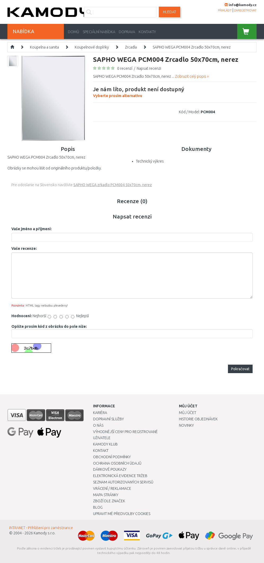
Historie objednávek (198, 419)
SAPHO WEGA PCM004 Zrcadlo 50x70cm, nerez (192, 47)
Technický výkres (150, 161)
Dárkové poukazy (109, 469)
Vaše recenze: (24, 248)
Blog (98, 507)
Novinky (186, 425)
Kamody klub (105, 444)
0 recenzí (124, 68)
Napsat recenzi (149, 68)
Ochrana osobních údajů (117, 463)
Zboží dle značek (109, 501)
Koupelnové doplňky (92, 47)
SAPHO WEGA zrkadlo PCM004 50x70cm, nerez (112, 185)
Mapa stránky (105, 495)
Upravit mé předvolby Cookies (121, 514)
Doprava (127, 32)
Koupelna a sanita (44, 47)
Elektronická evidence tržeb (120, 476)
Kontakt (100, 450)
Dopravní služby (108, 419)
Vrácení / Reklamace (112, 488)
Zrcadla (131, 47)
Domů (73, 32)
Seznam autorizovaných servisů (123, 482)
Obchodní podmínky (112, 457)
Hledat (169, 12)
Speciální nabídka (99, 32)
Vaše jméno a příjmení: (31, 229)
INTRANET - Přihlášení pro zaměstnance (41, 528)
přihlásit (225, 10)
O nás (98, 425)
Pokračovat (240, 369)
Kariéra (100, 413)
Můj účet (187, 413)
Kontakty (147, 32)
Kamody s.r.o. (44, 533)
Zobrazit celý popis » (192, 76)
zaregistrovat (245, 10)
